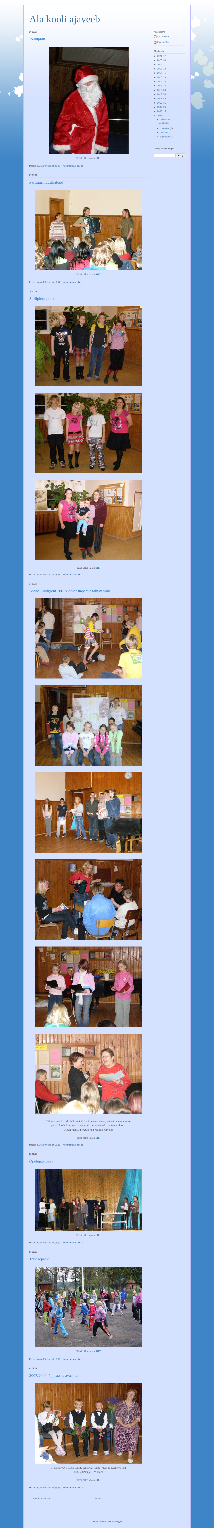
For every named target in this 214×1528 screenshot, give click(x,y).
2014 (160, 85)
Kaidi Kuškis (163, 42)
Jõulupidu (37, 39)
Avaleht (97, 1498)
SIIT (98, 158)
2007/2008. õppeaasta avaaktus (54, 1375)
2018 (160, 68)
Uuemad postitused (41, 1498)
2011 (160, 98)
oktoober (164, 132)
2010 (160, 103)
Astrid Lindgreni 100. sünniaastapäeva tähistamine (70, 591)
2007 (160, 115)
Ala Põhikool (163, 36)
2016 (160, 77)
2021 (160, 56)
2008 (160, 111)
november (165, 128)
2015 (160, 81)
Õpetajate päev (41, 1161)
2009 (160, 107)
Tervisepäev (39, 1259)
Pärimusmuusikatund (46, 182)
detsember (165, 119)
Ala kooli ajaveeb (64, 19)
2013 (160, 90)
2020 (160, 60)
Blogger (118, 1521)
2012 (160, 94)
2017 (160, 73)
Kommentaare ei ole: (73, 166)
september (165, 136)
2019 (160, 64)
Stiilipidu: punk (41, 298)
